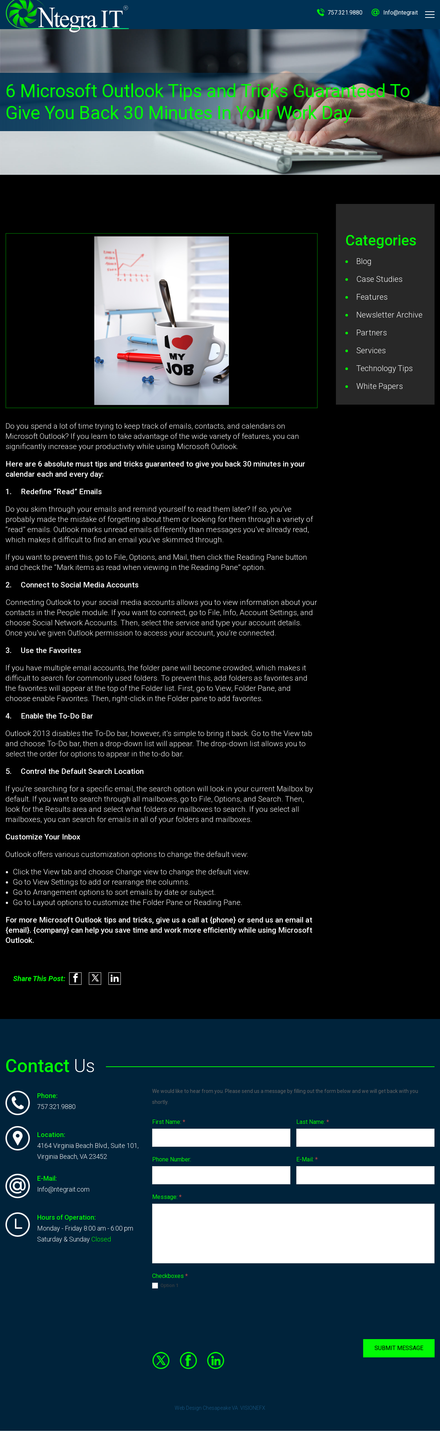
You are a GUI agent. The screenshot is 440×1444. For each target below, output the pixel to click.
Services (371, 350)
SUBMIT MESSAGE (398, 1345)
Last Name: (312, 1119)
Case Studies (379, 279)
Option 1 (165, 1283)
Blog (364, 261)
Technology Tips (384, 368)
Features (372, 297)
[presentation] (207, 1311)
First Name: (168, 1119)
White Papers (379, 386)
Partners (371, 332)
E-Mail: (307, 1156)
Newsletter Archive (389, 314)
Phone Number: (171, 1156)
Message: (167, 1194)
